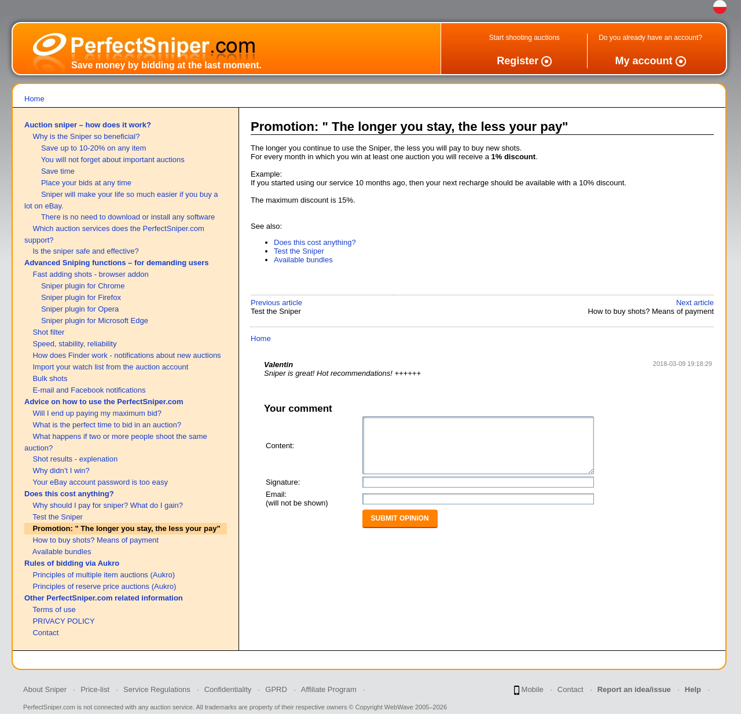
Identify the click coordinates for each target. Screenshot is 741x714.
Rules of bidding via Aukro (71, 563)
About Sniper (45, 689)
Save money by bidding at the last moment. (166, 65)
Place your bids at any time (86, 182)
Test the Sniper (57, 516)
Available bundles (61, 551)
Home (34, 98)
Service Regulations (156, 689)
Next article (695, 302)
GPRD (276, 689)
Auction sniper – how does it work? (87, 124)
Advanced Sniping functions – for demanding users (116, 262)
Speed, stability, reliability (74, 343)
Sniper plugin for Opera (80, 309)
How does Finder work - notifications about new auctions (126, 355)
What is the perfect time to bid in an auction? (106, 424)
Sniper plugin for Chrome (83, 285)
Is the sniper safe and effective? (85, 251)
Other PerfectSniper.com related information (103, 598)
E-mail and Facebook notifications (88, 390)
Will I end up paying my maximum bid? (97, 413)
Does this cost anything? (69, 493)
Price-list (94, 689)
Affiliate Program (329, 689)
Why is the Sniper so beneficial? (86, 136)
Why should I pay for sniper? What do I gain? (107, 505)
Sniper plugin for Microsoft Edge (94, 320)
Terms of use (53, 609)
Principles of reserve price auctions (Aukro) (104, 586)
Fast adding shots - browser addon (90, 274)
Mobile (529, 690)
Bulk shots (49, 378)
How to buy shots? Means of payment (95, 540)
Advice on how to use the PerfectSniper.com (104, 401)
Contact (45, 632)
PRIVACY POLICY (63, 621)
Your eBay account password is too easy (100, 482)
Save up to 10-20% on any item (93, 148)
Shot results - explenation (75, 459)
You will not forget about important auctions (113, 159)
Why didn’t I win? (60, 470)
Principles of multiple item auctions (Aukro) (103, 574)
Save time (58, 171)
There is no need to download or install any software (128, 217)
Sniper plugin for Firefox (81, 297)
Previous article (276, 302)
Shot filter (48, 332)
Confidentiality (228, 689)
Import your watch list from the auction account (110, 367)
